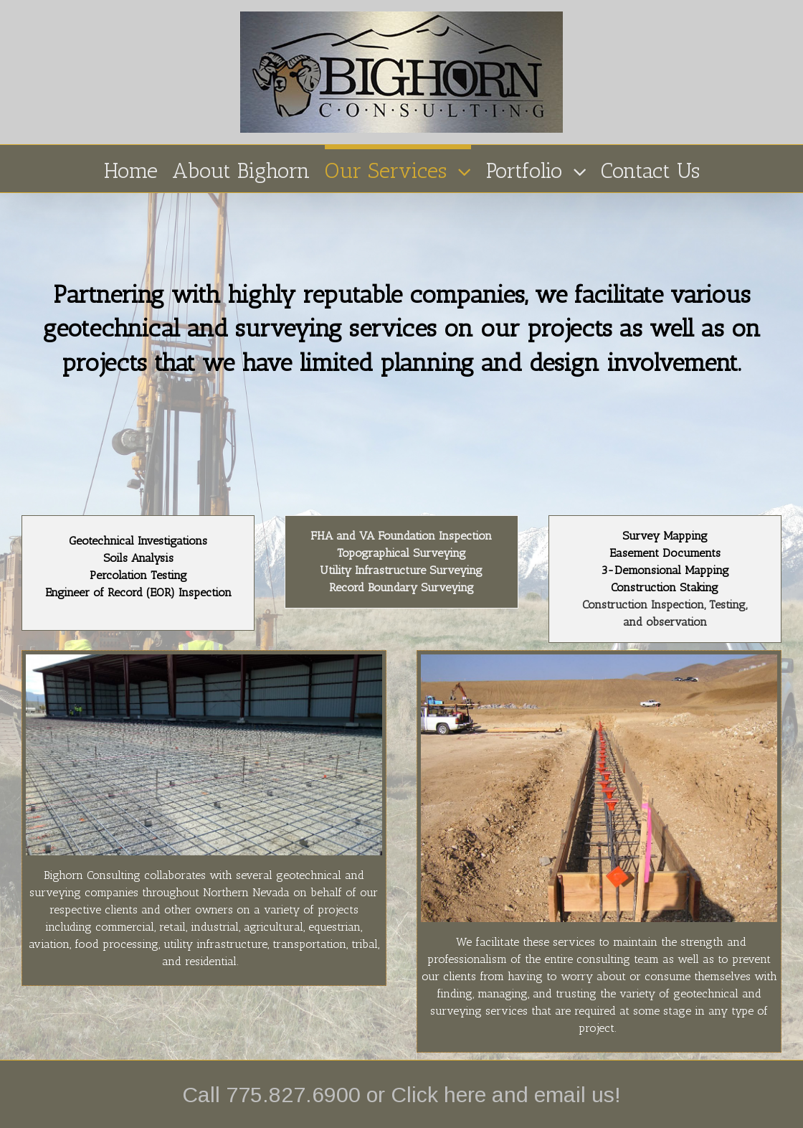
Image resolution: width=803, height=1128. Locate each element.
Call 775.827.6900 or (286, 1094)
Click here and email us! (506, 1094)
